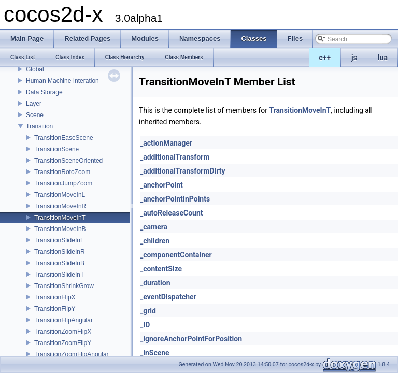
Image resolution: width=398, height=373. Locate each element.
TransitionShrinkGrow (64, 286)
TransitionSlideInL (59, 240)
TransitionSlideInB (59, 263)
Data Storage (44, 92)
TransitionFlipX (55, 297)
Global (35, 69)
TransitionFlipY (55, 308)
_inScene (154, 353)
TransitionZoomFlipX (62, 331)
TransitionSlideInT (59, 274)
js (354, 57)
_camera (153, 227)
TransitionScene (56, 149)
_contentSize (161, 269)
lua (383, 57)
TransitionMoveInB (60, 229)
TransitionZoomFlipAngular (71, 354)
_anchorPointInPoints (175, 199)
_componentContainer (176, 255)
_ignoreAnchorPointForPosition (191, 339)
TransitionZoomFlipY (62, 343)
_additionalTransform (174, 157)
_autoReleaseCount (171, 213)
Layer (33, 103)
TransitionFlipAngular (63, 320)
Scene (35, 115)
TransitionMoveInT (60, 217)
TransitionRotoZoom (62, 172)
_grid (148, 311)
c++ (325, 57)
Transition (39, 126)
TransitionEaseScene (63, 137)
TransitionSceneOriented (68, 160)
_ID (145, 325)
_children (154, 241)
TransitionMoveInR (60, 206)
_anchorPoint (161, 185)
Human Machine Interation (62, 80)
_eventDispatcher (168, 297)
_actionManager (166, 143)
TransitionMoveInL (59, 194)
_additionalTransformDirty (182, 171)
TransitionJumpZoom (63, 183)
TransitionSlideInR (59, 251)
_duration (155, 283)
